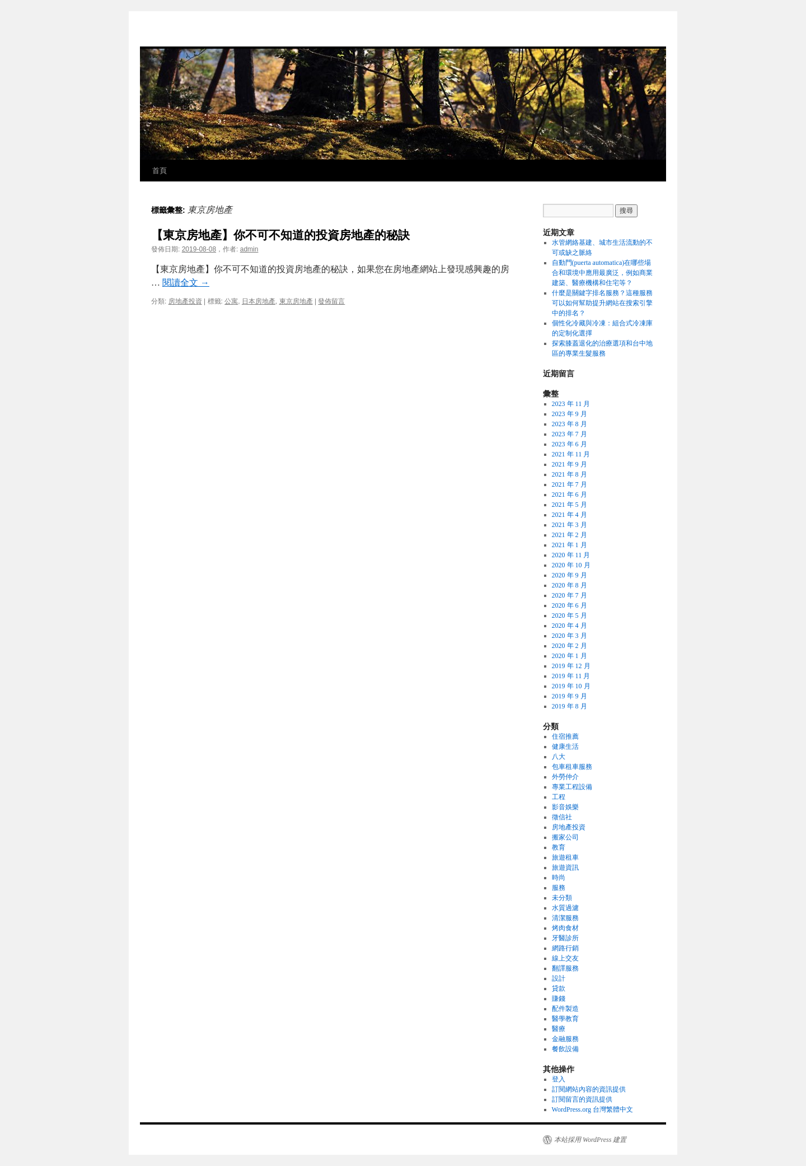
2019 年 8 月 (569, 706)
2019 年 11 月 (571, 676)
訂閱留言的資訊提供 (582, 1099)
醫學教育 (565, 1019)
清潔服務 (565, 918)
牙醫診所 (565, 938)
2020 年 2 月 (569, 646)
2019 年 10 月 (571, 686)
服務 (558, 888)
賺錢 (558, 998)
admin (249, 249)
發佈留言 (331, 301)
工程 (558, 797)
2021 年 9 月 (569, 464)
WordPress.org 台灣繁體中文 (592, 1109)
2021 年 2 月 (569, 535)
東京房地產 (296, 301)
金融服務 (565, 1039)
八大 (558, 757)
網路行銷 (565, 948)
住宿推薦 (565, 736)
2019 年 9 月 (569, 696)
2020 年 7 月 (569, 595)
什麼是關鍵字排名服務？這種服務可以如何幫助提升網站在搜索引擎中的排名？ (602, 303)
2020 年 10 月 (571, 565)
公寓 (231, 301)
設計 (558, 978)
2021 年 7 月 (569, 484)
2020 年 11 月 (571, 555)
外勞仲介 (565, 777)
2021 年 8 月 (569, 474)
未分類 (562, 898)
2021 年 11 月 (571, 454)
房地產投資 (185, 301)
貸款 (558, 988)
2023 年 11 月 (571, 404)
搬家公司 (565, 837)
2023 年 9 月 (569, 414)
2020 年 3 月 (569, 636)
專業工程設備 (572, 787)
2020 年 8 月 (569, 585)
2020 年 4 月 (569, 625)
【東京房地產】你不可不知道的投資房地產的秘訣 (280, 234)
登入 (558, 1079)
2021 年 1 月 (569, 545)
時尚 (558, 878)
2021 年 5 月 (569, 505)
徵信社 (562, 817)
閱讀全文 (185, 282)
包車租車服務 (572, 767)
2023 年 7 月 (569, 434)
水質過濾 (565, 908)
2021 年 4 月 (569, 515)
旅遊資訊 (565, 867)
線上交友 (565, 958)
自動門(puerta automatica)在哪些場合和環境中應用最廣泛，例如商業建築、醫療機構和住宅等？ (602, 273)
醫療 (558, 1029)
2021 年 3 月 (569, 525)
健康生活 (565, 746)
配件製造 (565, 1009)
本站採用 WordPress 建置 (590, 1140)
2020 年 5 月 (569, 615)
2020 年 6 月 (569, 605)
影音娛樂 (565, 807)
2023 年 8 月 (569, 424)
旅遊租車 (565, 857)
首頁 (159, 170)
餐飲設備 (565, 1049)
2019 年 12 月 (571, 666)
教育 (558, 847)
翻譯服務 (565, 968)
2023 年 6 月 (569, 444)
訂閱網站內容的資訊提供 (589, 1089)
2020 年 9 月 (569, 575)
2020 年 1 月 (569, 656)
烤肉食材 (565, 928)
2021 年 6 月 (569, 494)
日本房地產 (258, 301)
